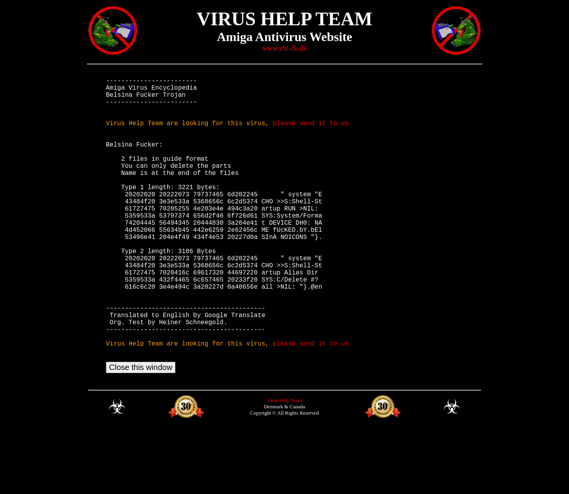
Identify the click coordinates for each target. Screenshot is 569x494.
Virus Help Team (284, 465)
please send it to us (311, 134)
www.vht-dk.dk (284, 48)
